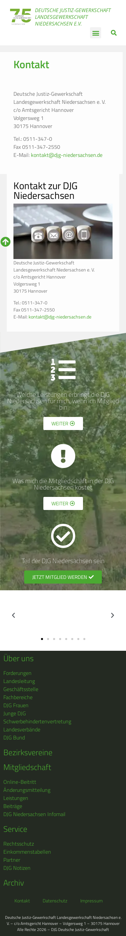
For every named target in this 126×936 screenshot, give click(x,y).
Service (15, 829)
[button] (95, 32)
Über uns (18, 658)
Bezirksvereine (27, 752)
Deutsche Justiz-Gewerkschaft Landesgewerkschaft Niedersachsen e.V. (73, 17)
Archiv (13, 883)
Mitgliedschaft (27, 767)
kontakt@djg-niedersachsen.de (66, 155)
